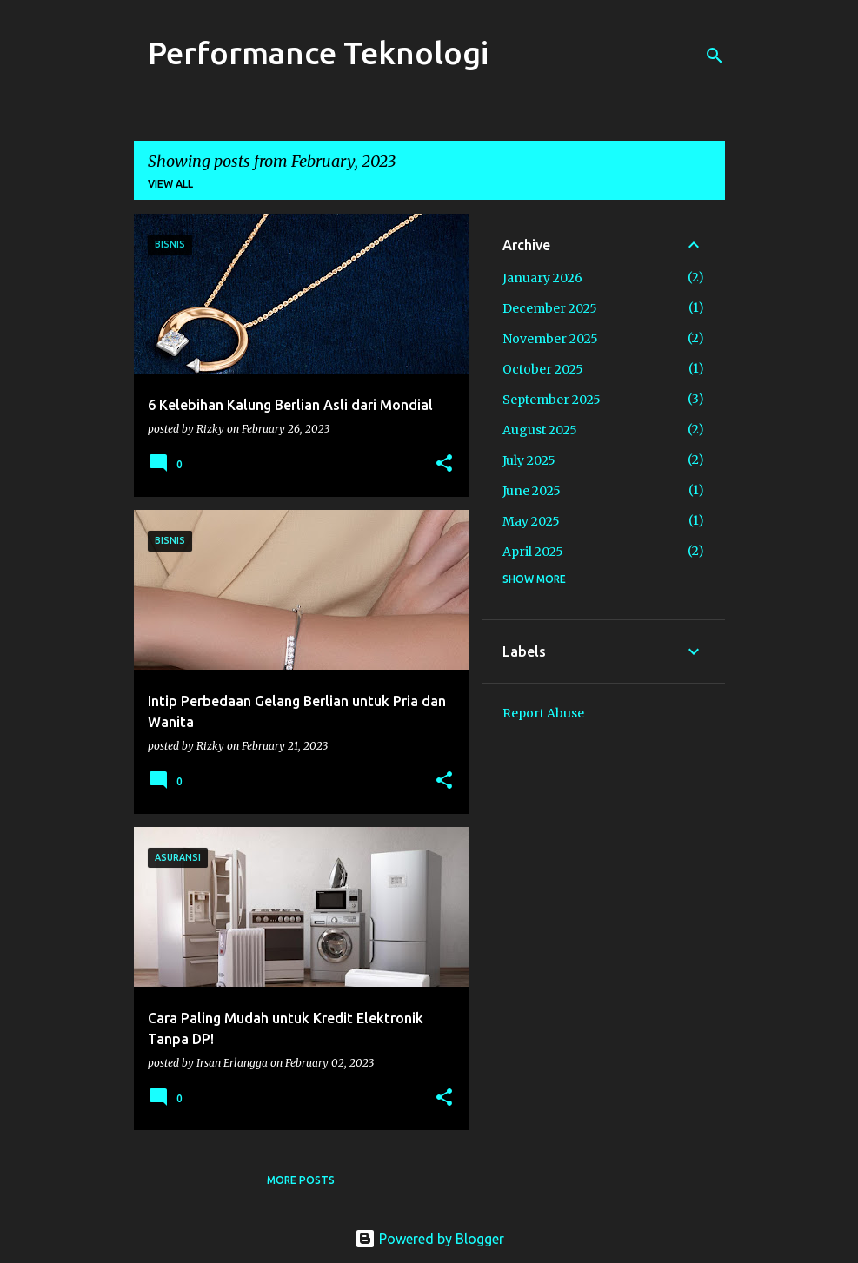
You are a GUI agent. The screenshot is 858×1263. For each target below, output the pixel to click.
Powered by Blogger (429, 1238)
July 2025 (528, 460)
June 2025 (531, 491)
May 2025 (531, 521)
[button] (444, 464)
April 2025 (532, 551)
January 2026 (542, 278)
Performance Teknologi (318, 52)
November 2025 (550, 339)
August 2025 (539, 430)
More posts (301, 1180)
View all (170, 183)
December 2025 (549, 308)
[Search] (714, 55)
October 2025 (542, 369)
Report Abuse (543, 713)
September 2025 (551, 399)
